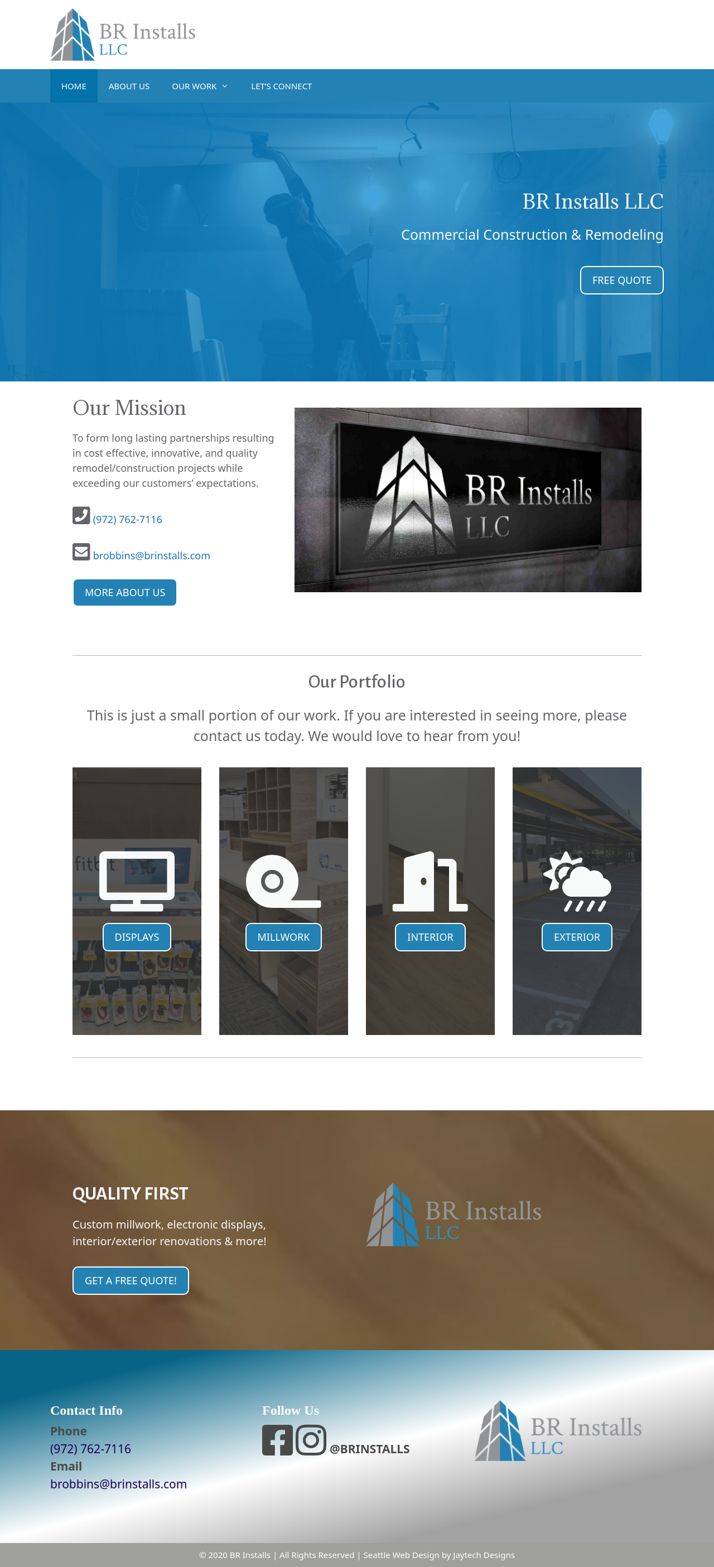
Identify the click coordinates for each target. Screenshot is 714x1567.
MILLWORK (284, 937)
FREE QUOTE (622, 280)
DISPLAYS (137, 937)
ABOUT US (129, 85)
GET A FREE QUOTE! (131, 1280)
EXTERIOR (577, 937)
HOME (73, 85)
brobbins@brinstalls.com (151, 555)
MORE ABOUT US (125, 592)
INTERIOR (430, 937)
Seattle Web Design (402, 1554)
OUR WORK (206, 86)
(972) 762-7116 (127, 519)
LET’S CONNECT (281, 85)
